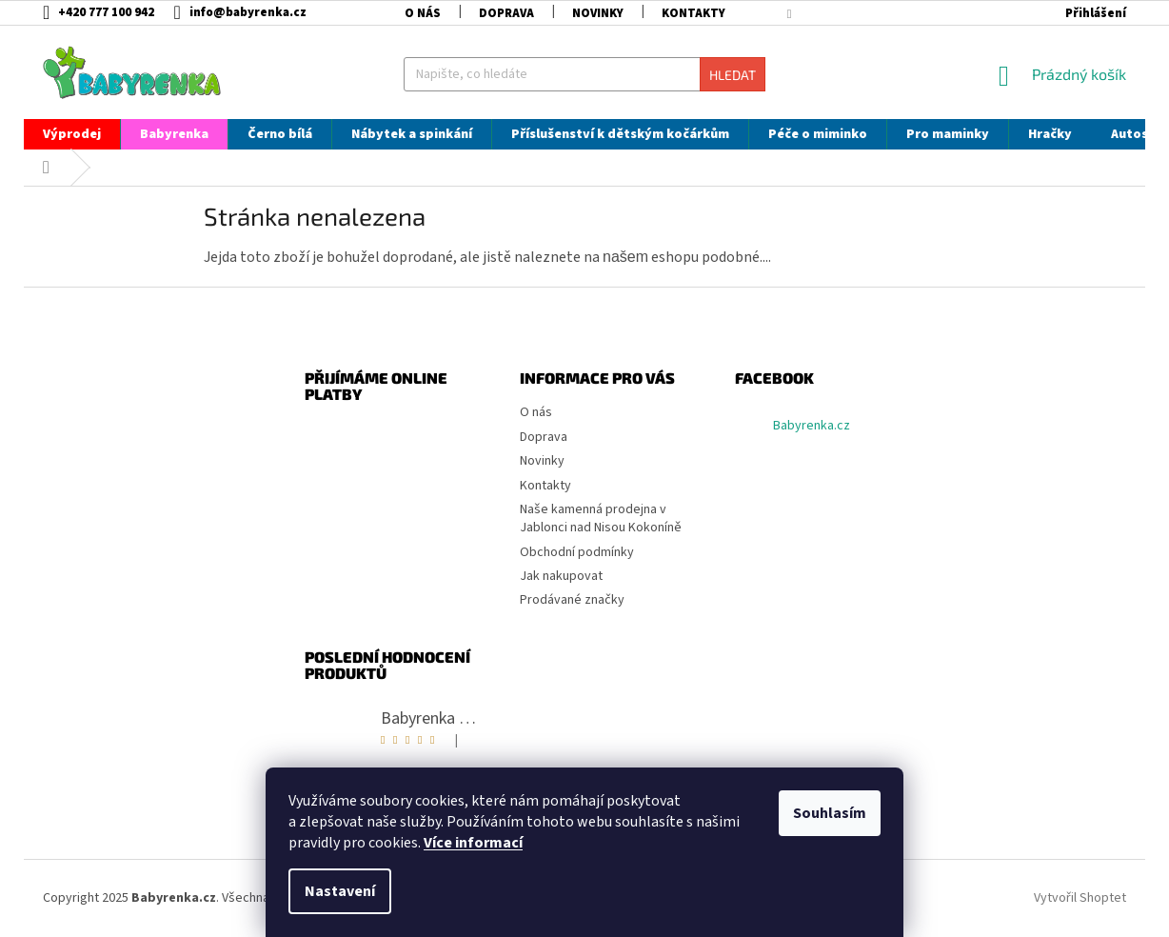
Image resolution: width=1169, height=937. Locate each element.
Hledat (732, 75)
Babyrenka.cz (811, 425)
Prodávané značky (572, 599)
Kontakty (693, 13)
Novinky (598, 13)
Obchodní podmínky (577, 552)
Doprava (506, 13)
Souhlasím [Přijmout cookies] (829, 813)
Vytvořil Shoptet (1080, 897)
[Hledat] (584, 74)
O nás (423, 13)
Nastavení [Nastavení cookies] (340, 891)
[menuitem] (72, 134)
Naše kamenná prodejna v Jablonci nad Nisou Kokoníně (601, 518)
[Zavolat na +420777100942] (108, 12)
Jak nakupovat (561, 576)
